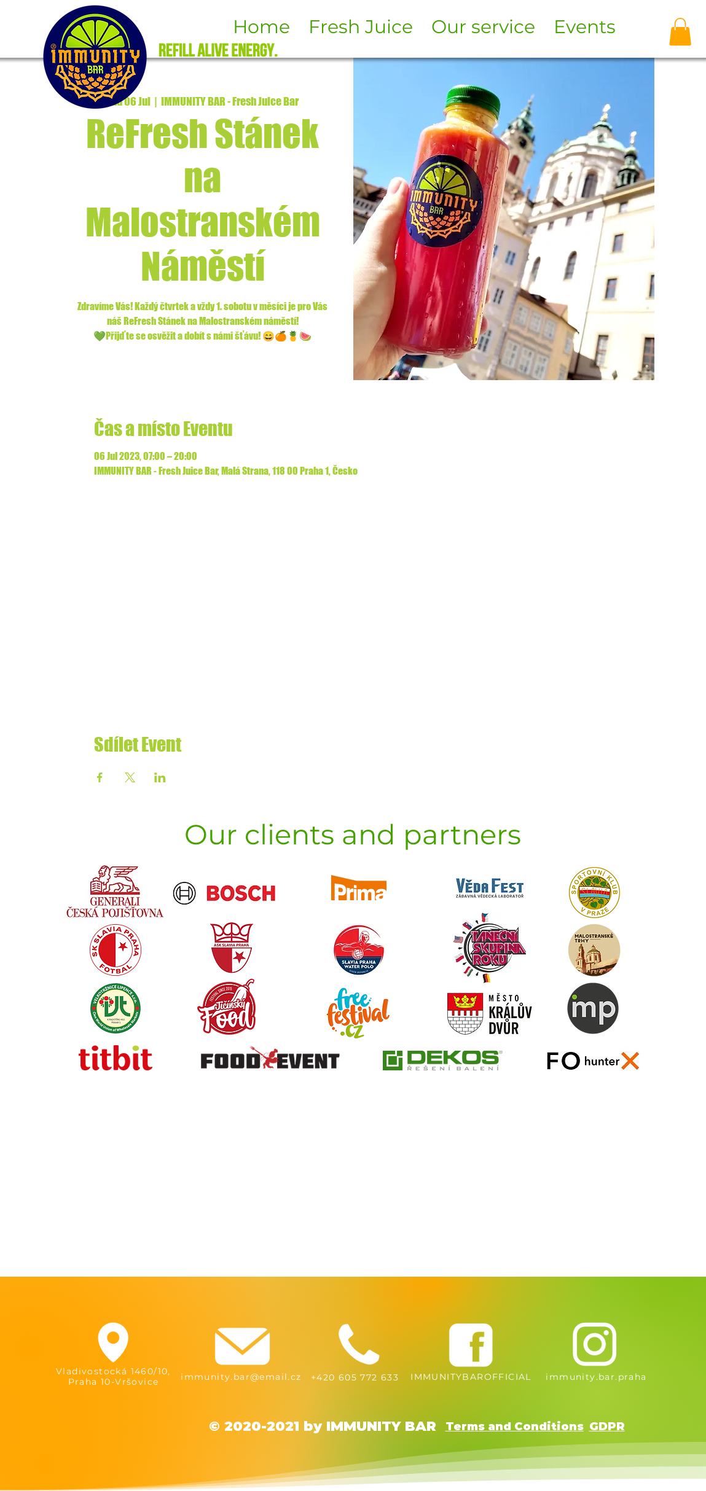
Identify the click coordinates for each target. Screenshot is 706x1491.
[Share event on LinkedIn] (160, 777)
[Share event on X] (130, 777)
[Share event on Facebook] (100, 777)
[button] (680, 31)
